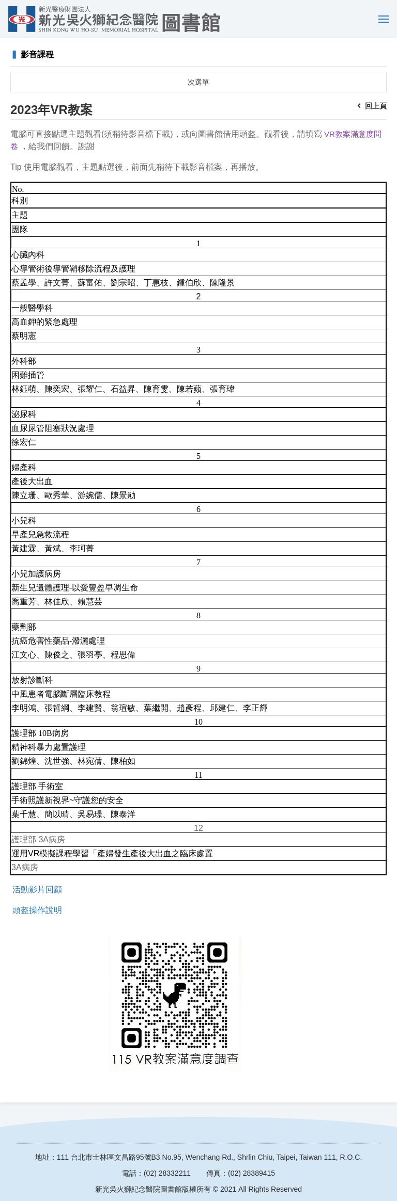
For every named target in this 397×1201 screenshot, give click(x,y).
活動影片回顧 (37, 889)
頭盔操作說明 (37, 910)
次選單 (198, 82)
